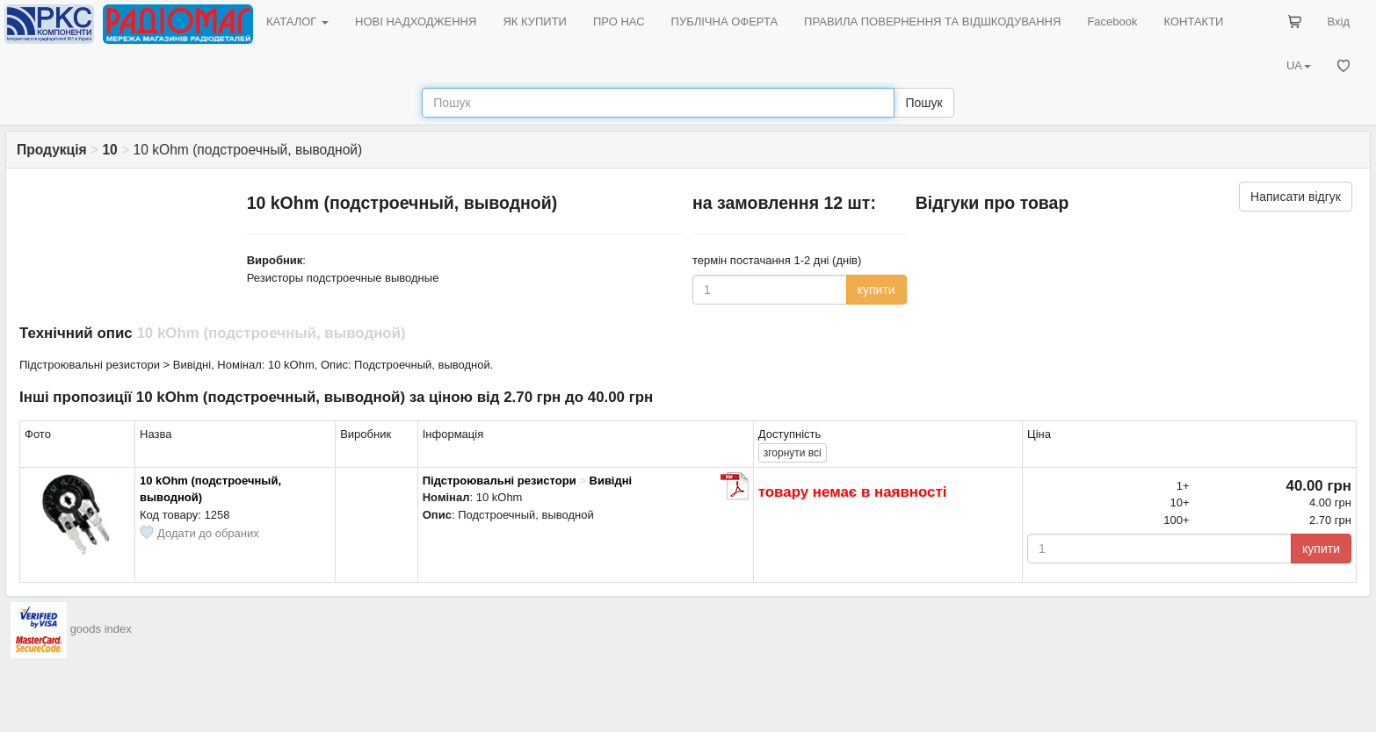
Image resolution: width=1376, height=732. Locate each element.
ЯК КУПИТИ (535, 21)
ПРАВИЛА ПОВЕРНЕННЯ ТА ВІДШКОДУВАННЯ (932, 21)
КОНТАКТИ (1193, 21)
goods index (101, 628)
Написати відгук (1295, 197)
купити (876, 290)
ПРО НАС (619, 21)
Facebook (1112, 21)
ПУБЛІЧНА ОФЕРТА (725, 21)
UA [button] (1298, 65)
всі (793, 453)
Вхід (1339, 21)
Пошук (923, 103)
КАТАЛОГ (297, 21)
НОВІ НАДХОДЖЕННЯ (415, 21)
